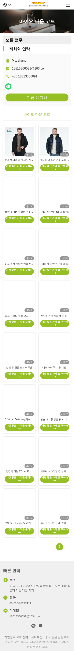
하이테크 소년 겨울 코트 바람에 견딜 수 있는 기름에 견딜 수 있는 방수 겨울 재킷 (54, 160)
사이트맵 (36, 637)
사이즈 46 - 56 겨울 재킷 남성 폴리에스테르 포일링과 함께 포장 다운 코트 (54, 367)
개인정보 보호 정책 (16, 637)
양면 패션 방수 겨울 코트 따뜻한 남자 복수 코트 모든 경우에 (54, 263)
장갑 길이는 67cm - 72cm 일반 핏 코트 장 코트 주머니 (19, 471)
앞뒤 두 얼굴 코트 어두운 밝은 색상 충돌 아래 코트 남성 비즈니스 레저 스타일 (19, 367)
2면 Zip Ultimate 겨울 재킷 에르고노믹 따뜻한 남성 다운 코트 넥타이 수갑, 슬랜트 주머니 (19, 523)
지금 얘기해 (37, 97)
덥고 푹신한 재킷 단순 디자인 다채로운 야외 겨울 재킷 (19, 315)
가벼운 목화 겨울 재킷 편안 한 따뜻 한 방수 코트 (54, 315)
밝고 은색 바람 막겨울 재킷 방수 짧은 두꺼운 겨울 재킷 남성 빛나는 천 (19, 263)
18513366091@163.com (29, 68)
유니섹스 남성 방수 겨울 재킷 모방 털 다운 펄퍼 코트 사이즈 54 (54, 523)
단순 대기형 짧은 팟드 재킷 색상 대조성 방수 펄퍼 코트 (54, 419)
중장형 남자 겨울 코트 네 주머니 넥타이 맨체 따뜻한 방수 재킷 (55, 212)
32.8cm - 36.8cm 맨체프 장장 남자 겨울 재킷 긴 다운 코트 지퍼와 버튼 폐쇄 (19, 419)
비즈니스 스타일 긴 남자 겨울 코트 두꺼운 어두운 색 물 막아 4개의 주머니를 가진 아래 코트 (54, 471)
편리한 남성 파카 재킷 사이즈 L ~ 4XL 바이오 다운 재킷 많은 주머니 (19, 160)
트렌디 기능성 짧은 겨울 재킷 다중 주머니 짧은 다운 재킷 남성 (19, 212)
